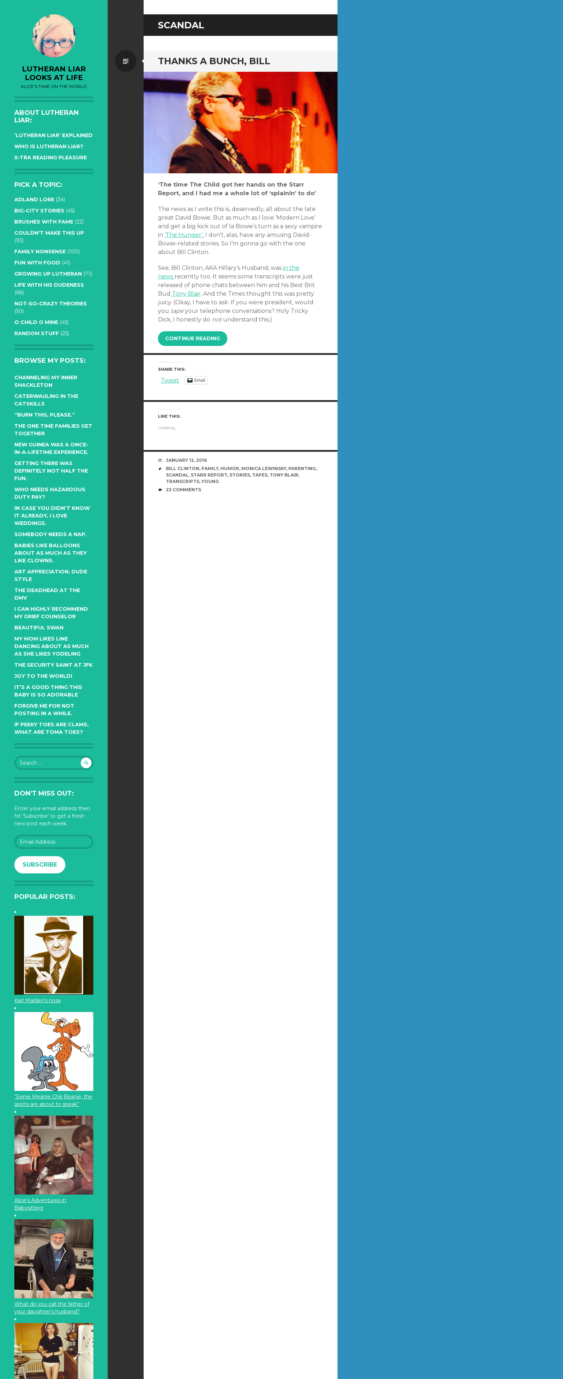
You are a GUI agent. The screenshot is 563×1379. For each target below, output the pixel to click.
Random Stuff (36, 333)
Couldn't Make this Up (49, 233)
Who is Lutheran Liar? (48, 146)
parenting (302, 468)
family (209, 468)
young (210, 481)
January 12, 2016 (186, 460)
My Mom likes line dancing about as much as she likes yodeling (51, 646)
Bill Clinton (182, 468)
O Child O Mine (36, 322)
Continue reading (192, 338)
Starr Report (209, 475)
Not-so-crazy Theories (50, 303)
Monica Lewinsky (263, 468)
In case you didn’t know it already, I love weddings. (52, 515)
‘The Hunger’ (183, 234)
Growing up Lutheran (48, 274)
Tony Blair (186, 293)
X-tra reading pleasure (50, 157)
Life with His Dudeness (49, 285)
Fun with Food (37, 262)
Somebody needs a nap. (50, 534)
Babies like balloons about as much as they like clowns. (50, 553)
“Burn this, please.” (44, 415)
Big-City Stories (39, 210)
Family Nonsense (40, 251)
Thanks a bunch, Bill (214, 61)
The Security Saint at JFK (53, 665)
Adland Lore (34, 199)
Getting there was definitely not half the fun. (51, 471)
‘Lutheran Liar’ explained (53, 135)
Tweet (170, 380)
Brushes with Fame (43, 222)
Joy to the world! (43, 676)
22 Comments (183, 489)
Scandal (177, 475)
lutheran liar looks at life (54, 73)
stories (239, 475)
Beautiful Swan (39, 627)
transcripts (182, 481)
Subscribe (40, 864)
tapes (259, 475)
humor (229, 468)
